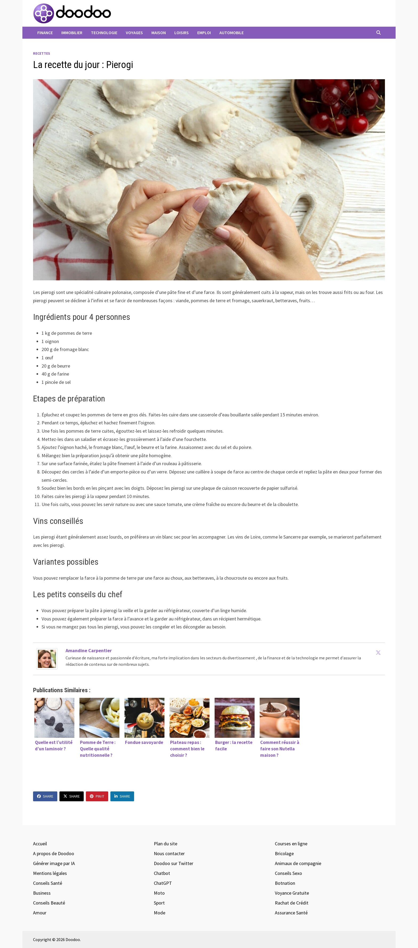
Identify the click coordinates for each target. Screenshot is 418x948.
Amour (39, 913)
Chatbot (162, 873)
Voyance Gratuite (292, 893)
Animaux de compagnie (298, 863)
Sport (159, 903)
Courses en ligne (291, 844)
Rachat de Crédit (291, 903)
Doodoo (73, 939)
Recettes (41, 53)
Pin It (97, 796)
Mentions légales (50, 873)
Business (42, 893)
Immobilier (71, 32)
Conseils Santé (47, 883)
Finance (45, 32)
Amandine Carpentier (89, 650)
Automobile (231, 32)
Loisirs (181, 32)
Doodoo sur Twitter (173, 863)
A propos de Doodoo (53, 853)
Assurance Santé (291, 913)
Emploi (204, 32)
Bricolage (284, 853)
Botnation (285, 883)
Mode (159, 913)
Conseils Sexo (288, 873)
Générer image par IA (54, 863)
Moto (159, 893)
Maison (158, 32)
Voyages (134, 32)
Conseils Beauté (49, 903)
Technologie (104, 32)
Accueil (40, 844)
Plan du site (165, 844)
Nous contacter (169, 853)
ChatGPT (163, 883)
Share (45, 796)
